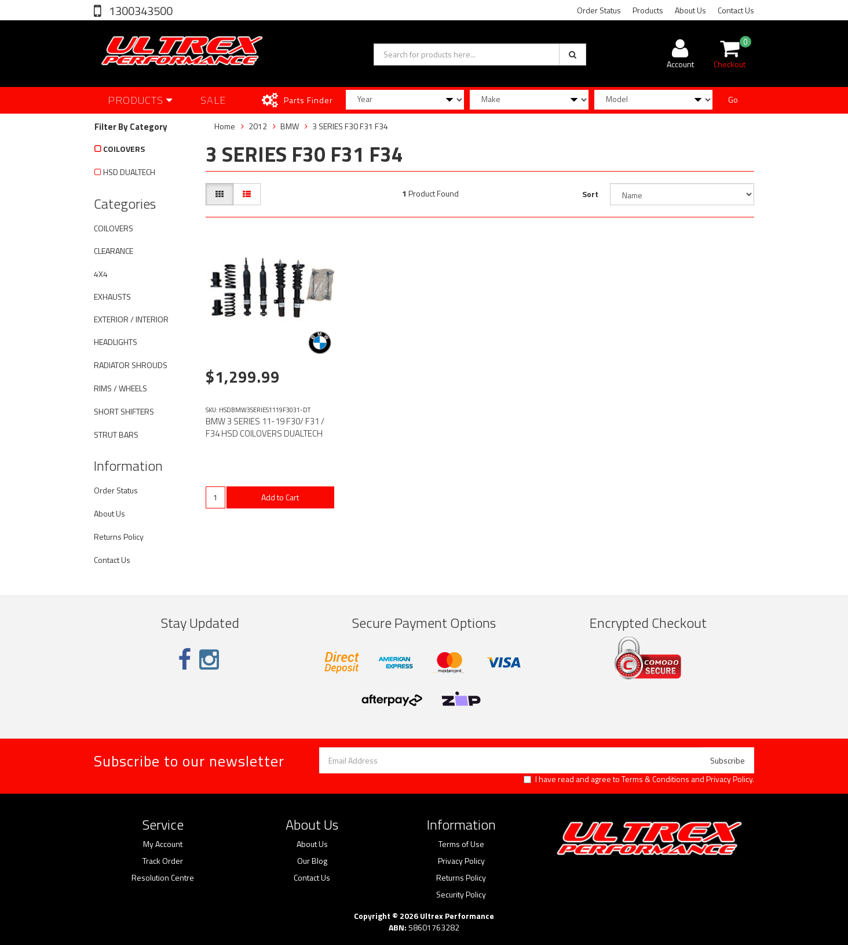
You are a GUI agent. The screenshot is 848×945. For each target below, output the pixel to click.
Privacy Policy (729, 779)
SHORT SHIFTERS (124, 411)
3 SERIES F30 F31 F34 (350, 126)
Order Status (599, 10)
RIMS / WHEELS (120, 388)
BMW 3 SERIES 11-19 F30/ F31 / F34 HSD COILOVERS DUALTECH (265, 427)
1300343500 (140, 11)
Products (648, 10)
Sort (590, 194)
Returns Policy (119, 536)
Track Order (162, 861)
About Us (690, 10)
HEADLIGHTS (115, 342)
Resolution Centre (162, 878)
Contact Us (736, 10)
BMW (289, 126)
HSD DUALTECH (129, 172)
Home (224, 126)
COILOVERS (124, 149)
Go (733, 99)
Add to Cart (280, 497)
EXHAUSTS (112, 296)
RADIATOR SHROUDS (130, 365)
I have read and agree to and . (639, 779)
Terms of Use (461, 844)
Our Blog (312, 861)
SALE (213, 100)
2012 (257, 126)
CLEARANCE (113, 251)
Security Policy (461, 894)
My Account (162, 844)
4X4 (101, 274)
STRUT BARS (116, 434)
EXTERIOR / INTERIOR (131, 319)
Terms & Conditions (655, 779)
